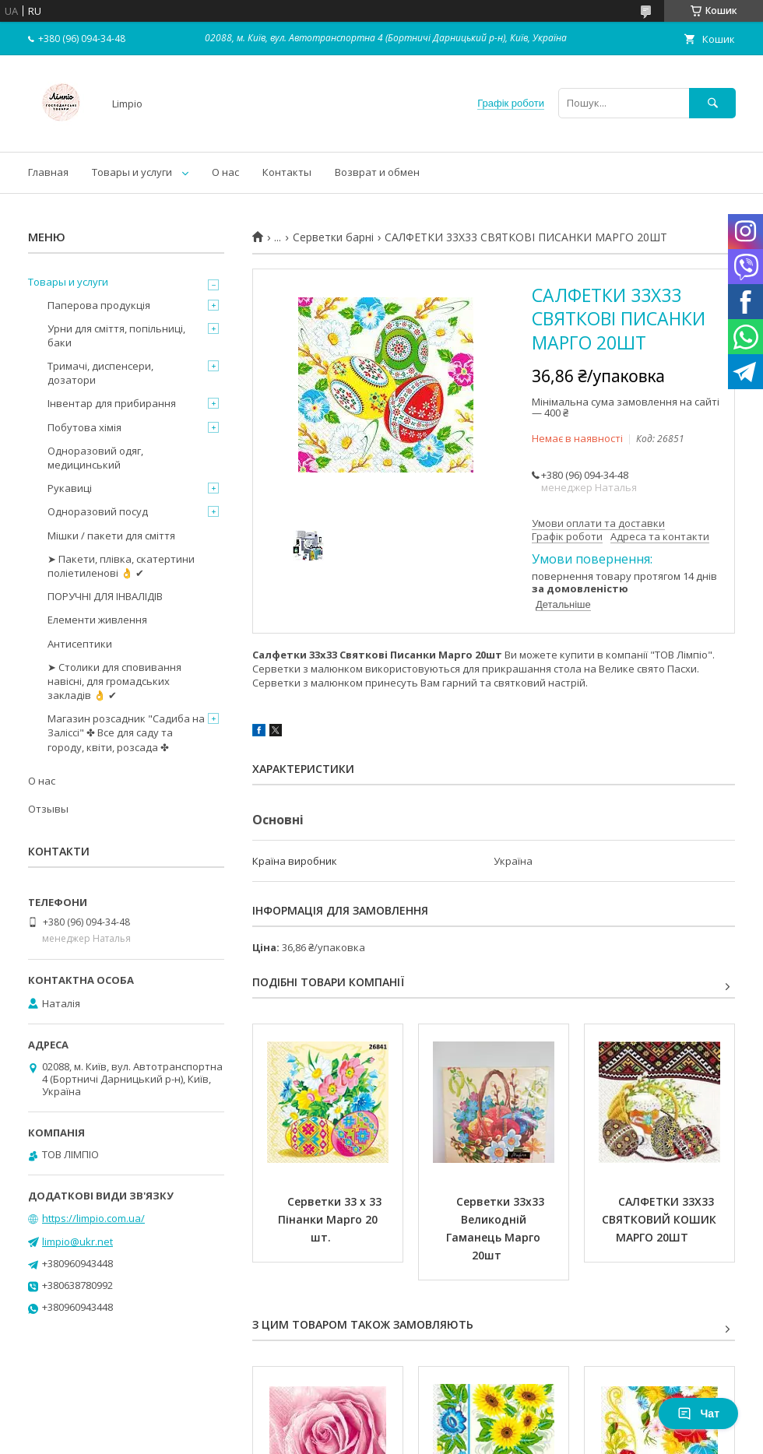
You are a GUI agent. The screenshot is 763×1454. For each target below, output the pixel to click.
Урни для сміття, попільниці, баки (116, 335)
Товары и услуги (132, 172)
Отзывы (48, 809)
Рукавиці (69, 488)
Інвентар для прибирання (111, 403)
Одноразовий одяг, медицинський (95, 458)
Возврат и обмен (377, 172)
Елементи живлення (97, 620)
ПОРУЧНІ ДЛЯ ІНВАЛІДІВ (105, 596)
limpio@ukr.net (77, 1241)
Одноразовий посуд (97, 511)
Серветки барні (333, 237)
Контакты (286, 172)
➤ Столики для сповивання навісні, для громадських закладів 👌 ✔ (114, 681)
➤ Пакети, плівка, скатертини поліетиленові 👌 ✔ (121, 566)
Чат (698, 1414)
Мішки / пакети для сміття (111, 536)
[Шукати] (712, 103)
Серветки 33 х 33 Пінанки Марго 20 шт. (331, 1219)
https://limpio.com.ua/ (93, 1218)
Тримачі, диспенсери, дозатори (100, 373)
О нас (225, 172)
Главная (48, 172)
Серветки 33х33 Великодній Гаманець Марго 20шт (496, 1228)
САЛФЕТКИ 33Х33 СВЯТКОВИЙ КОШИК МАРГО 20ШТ (660, 1219)
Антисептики (79, 644)
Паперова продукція (98, 305)
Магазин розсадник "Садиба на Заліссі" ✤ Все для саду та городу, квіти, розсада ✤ (126, 732)
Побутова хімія (84, 427)
